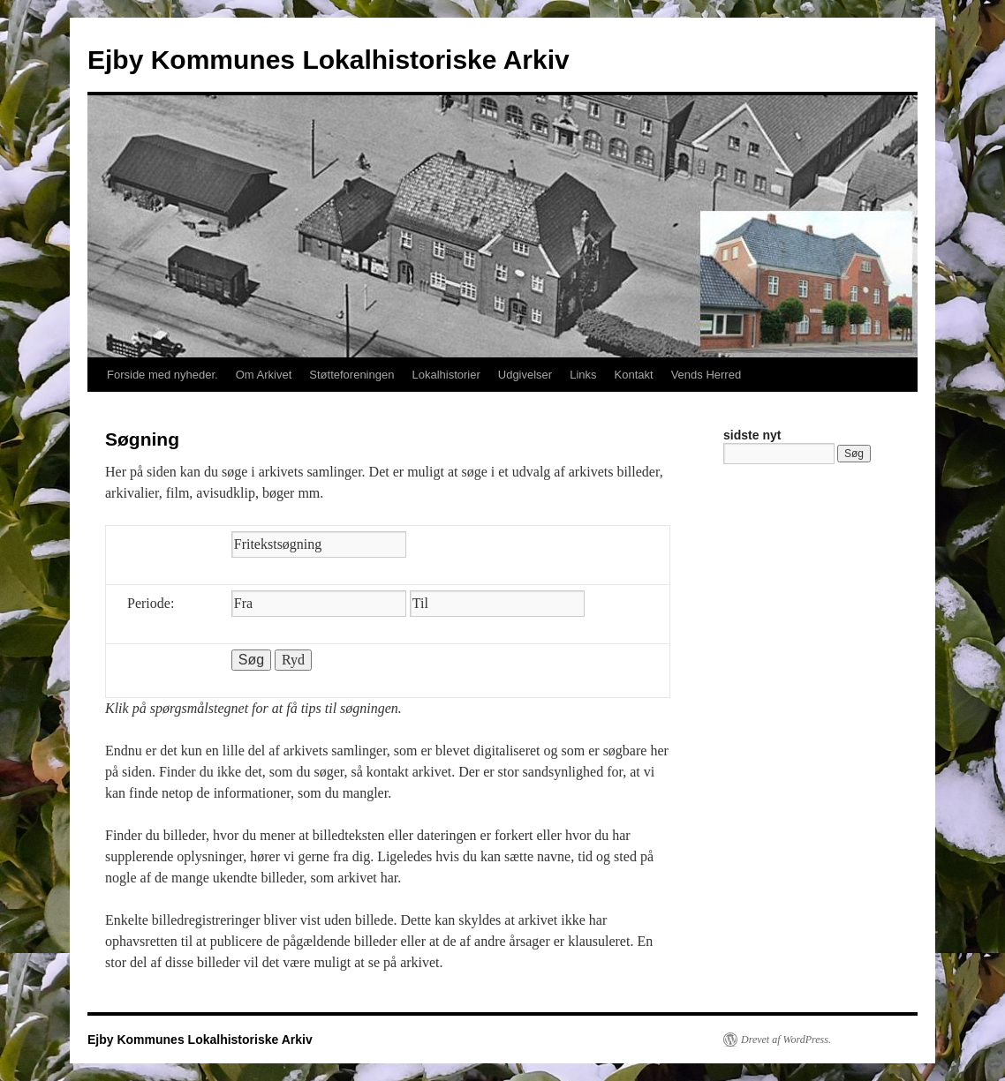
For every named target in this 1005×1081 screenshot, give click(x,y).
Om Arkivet (264, 374)
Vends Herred (706, 374)
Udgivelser (525, 374)
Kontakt (634, 374)
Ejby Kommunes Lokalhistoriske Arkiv (328, 59)
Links (583, 374)
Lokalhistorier (446, 374)
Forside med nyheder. (162, 374)
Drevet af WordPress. (786, 1039)
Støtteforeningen (351, 374)
